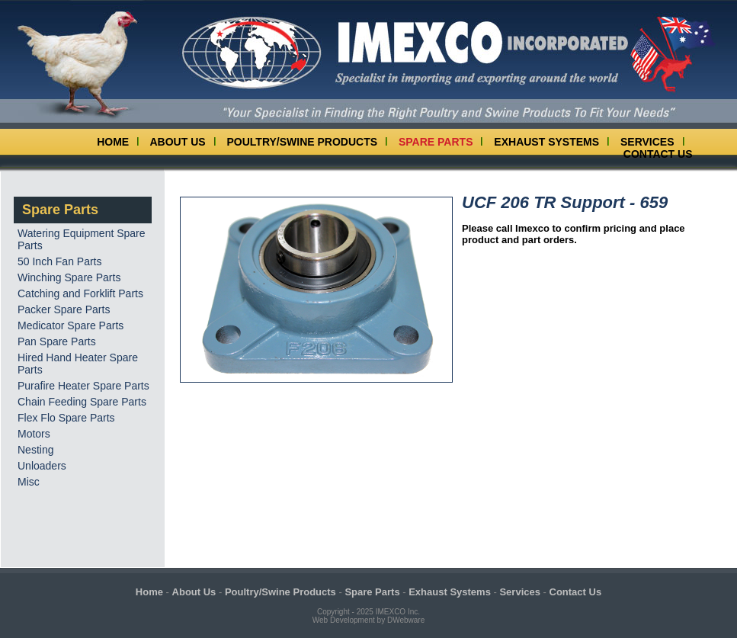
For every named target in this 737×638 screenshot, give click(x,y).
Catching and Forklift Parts (80, 293)
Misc (29, 482)
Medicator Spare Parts (70, 325)
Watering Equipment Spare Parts (82, 239)
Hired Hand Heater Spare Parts (78, 363)
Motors (34, 434)
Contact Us (658, 154)
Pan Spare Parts (57, 341)
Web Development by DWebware (368, 620)
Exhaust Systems (546, 142)
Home (113, 142)
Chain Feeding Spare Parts (82, 402)
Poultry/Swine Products (302, 142)
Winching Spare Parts (69, 277)
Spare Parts (436, 142)
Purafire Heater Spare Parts (83, 386)
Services (647, 142)
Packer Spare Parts (64, 309)
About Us (178, 142)
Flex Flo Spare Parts (66, 418)
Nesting (35, 450)
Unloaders (42, 466)
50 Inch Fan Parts (60, 261)
